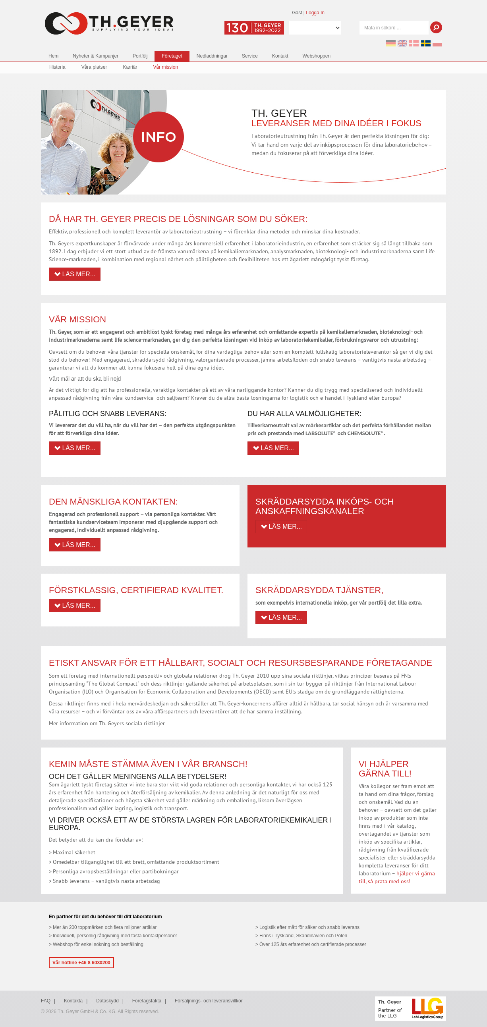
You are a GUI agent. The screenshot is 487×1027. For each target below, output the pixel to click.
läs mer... (281, 526)
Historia (57, 67)
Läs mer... (74, 274)
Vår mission (165, 67)
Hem (53, 56)
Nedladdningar (212, 56)
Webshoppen (317, 56)
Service (250, 56)
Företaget (172, 56)
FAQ (45, 1001)
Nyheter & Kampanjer (95, 56)
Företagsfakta (146, 1001)
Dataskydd (107, 1001)
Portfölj (140, 56)
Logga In (315, 12)
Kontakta (73, 1001)
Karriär (130, 67)
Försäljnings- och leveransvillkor (209, 1001)
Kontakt (280, 56)
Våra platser (94, 67)
